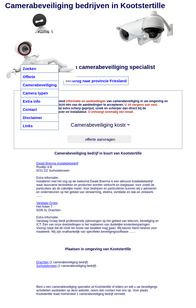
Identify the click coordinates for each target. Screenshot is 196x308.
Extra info (31, 101)
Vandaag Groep (47, 203)
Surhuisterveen (46, 266)
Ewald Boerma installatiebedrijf (57, 163)
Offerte (29, 77)
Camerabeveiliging (40, 85)
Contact (30, 109)
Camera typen (35, 93)
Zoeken (29, 68)
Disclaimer (32, 117)
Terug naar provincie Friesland (99, 81)
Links (28, 126)
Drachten (42, 262)
